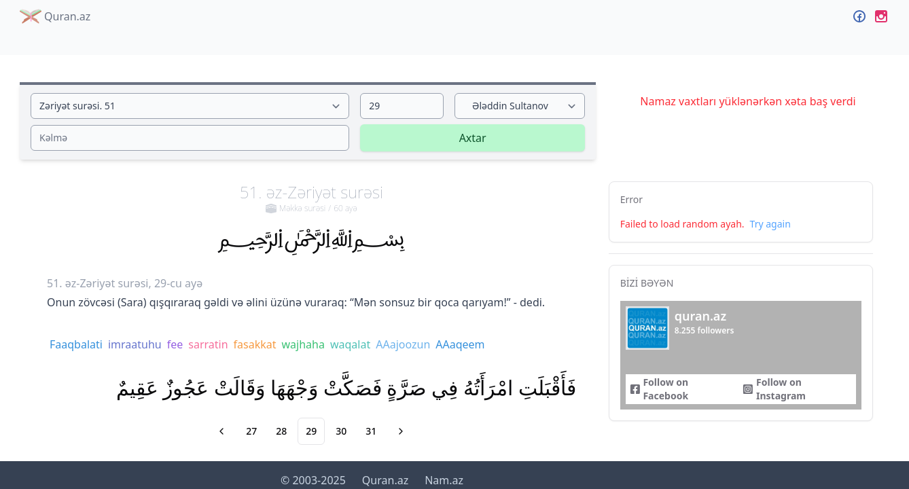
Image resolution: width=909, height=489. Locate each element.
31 (371, 430)
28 (281, 430)
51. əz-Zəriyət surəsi (311, 197)
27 (251, 430)
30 (341, 430)
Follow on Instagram (774, 389)
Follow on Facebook (659, 389)
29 (311, 430)
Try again (770, 223)
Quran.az (55, 16)
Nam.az (444, 480)
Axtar (472, 137)
